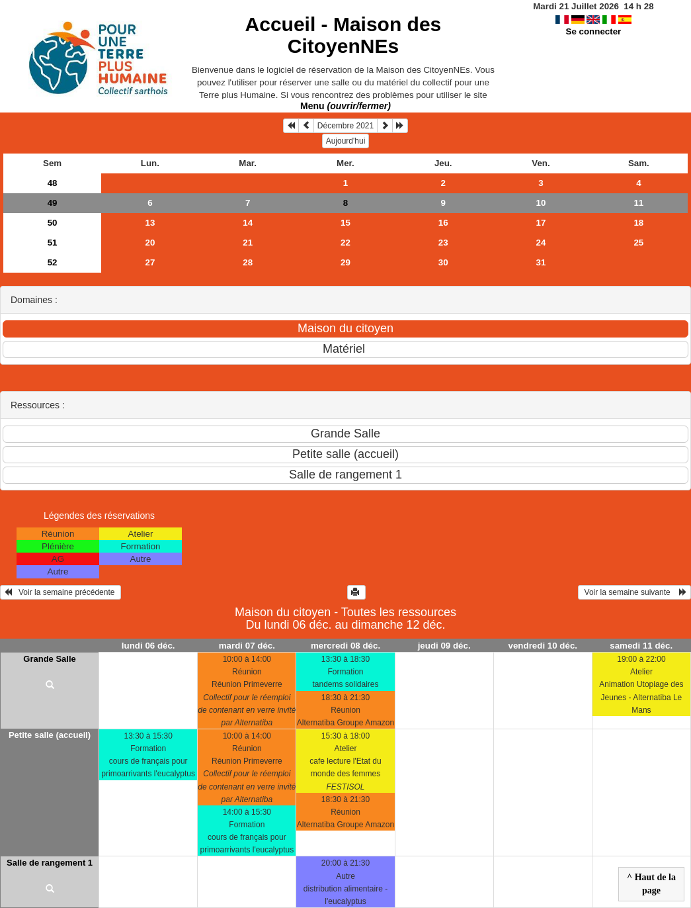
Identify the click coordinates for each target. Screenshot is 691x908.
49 (53, 203)
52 (53, 262)
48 (53, 183)
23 (443, 243)
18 (638, 223)
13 (150, 223)
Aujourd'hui (346, 141)
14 (248, 223)
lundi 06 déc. (148, 646)
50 (53, 223)
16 (443, 223)
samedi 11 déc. (641, 646)
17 (541, 223)
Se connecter (594, 31)
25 (638, 243)
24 (541, 243)
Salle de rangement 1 (50, 863)
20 (150, 243)
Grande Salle (49, 659)
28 (248, 262)
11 (638, 203)
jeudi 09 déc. (444, 646)
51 (53, 243)
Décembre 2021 (345, 125)
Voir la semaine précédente (60, 592)
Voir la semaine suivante (634, 592)
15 (345, 223)
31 (541, 262)
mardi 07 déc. (247, 646)
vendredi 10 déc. (542, 646)
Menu (345, 106)
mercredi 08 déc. (345, 646)
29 (345, 262)
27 (150, 262)
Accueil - (343, 35)
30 (443, 262)
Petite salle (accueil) (50, 735)
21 (248, 243)
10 (541, 203)
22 (345, 243)
